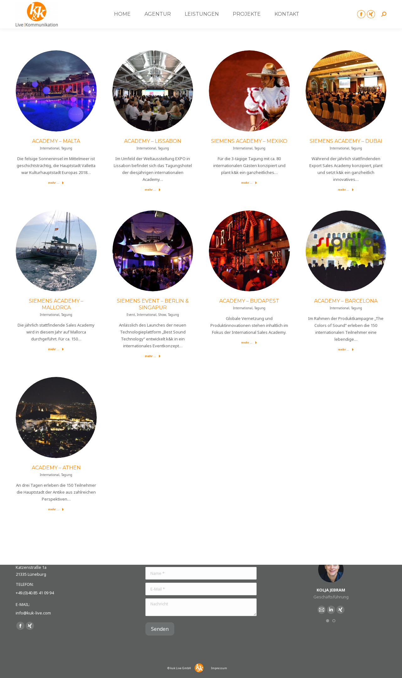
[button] (327, 620)
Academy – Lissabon (152, 141)
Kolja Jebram (331, 590)
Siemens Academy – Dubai (346, 141)
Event (131, 314)
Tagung (66, 148)
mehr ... (56, 183)
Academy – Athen (56, 468)
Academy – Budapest (249, 301)
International (49, 148)
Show (162, 314)
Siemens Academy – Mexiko (249, 141)
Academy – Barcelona (346, 301)
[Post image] (56, 91)
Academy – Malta (56, 141)
